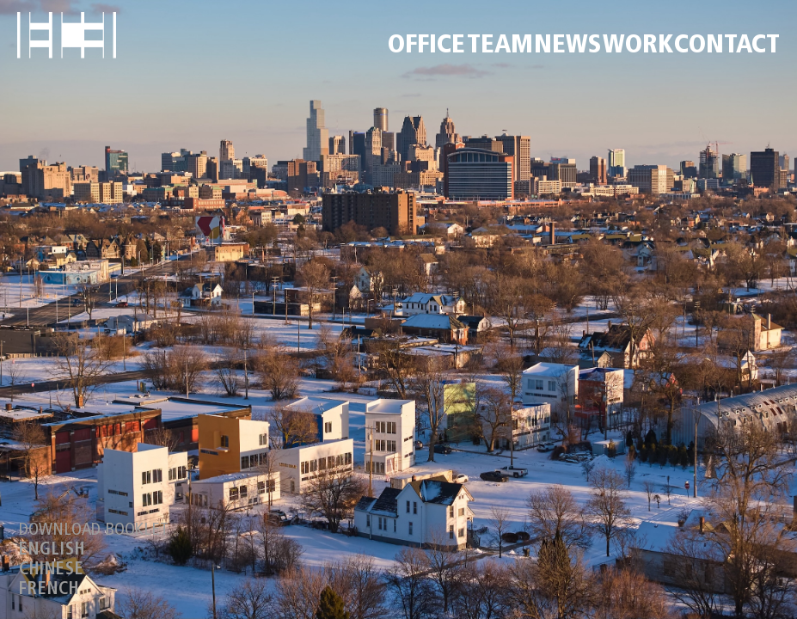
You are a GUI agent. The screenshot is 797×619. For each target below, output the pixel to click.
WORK (638, 46)
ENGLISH (52, 550)
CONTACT (727, 46)
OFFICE (426, 46)
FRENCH (49, 589)
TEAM (500, 46)
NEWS (567, 46)
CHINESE (51, 570)
